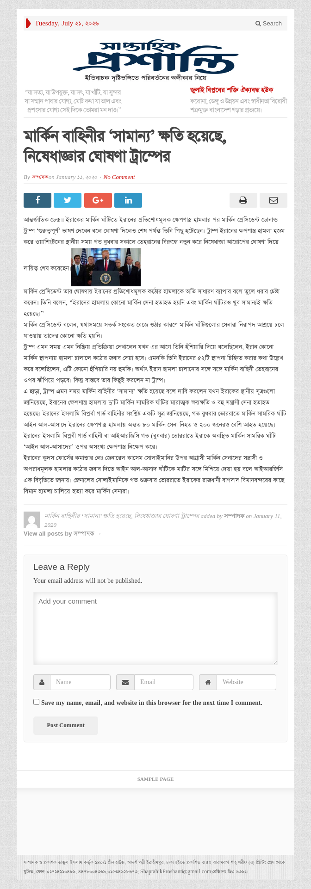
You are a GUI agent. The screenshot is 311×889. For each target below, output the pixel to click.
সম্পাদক (39, 177)
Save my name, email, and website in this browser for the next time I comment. (151, 703)
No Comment (119, 177)
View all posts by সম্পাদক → (63, 533)
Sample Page (155, 779)
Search (268, 23)
